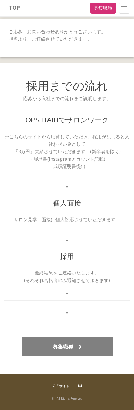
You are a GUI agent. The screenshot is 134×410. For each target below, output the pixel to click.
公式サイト (61, 385)
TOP (14, 7)
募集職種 (103, 8)
